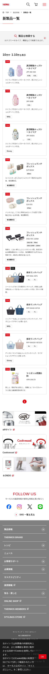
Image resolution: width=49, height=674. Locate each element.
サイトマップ (17, 632)
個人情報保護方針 (24, 635)
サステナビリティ (12, 577)
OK (42, 657)
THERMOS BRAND (13, 537)
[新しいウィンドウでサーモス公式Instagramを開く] (19, 506)
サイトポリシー (30, 632)
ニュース (8, 553)
